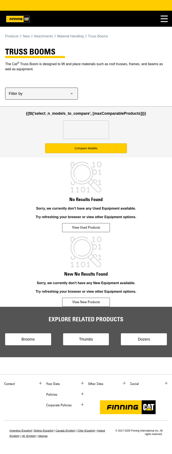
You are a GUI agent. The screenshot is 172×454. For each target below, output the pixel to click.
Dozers (144, 339)
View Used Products (86, 227)
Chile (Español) (86, 430)
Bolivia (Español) (43, 430)
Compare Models (86, 148)
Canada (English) (66, 430)
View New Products (86, 302)
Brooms (28, 339)
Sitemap (42, 436)
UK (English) (29, 436)
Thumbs (86, 339)
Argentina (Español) (20, 430)
